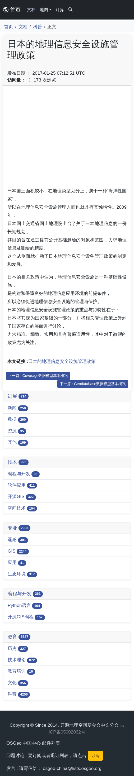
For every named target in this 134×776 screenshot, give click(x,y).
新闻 (18, 408)
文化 (18, 683)
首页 (12, 10)
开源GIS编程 (26, 617)
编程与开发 (24, 474)
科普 (37, 26)
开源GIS (22, 497)
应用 (17, 563)
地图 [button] (44, 9)
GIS (18, 551)
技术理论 (22, 660)
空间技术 (22, 508)
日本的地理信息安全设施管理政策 (62, 361)
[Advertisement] (67, 138)
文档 (31, 9)
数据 (18, 419)
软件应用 (22, 485)
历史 (18, 649)
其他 (18, 442)
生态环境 (22, 574)
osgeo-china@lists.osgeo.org (72, 768)
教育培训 (21, 671)
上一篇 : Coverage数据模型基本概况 (38, 375)
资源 (17, 431)
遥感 (18, 540)
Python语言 (25, 606)
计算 (60, 9)
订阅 (95, 755)
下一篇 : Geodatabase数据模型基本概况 (93, 384)
